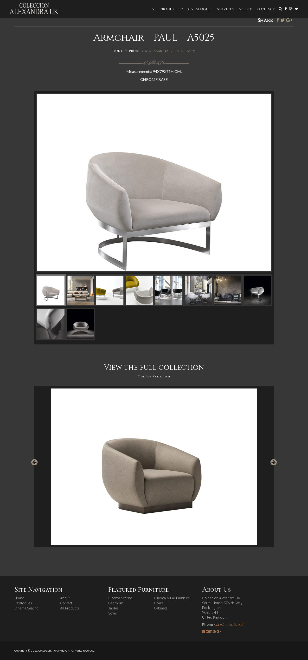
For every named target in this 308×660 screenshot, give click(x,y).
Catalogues (200, 9)
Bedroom (115, 603)
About (245, 9)
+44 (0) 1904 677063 (229, 625)
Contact (266, 9)
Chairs (159, 603)
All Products (167, 9)
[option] (154, 466)
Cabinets (160, 608)
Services (225, 9)
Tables (113, 608)
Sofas (112, 613)
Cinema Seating (26, 608)
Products (138, 51)
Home (118, 51)
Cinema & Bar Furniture (172, 598)
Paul (149, 376)
